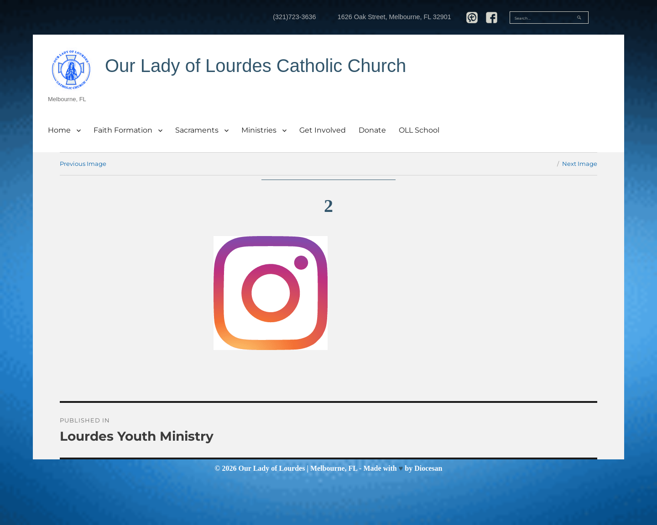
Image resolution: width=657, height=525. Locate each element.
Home (59, 130)
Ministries (258, 130)
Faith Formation (123, 130)
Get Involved (322, 130)
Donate (372, 130)
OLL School (419, 130)
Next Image (579, 163)
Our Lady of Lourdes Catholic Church (255, 66)
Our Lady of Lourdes (271, 468)
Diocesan (428, 468)
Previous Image (83, 163)
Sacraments (197, 130)
